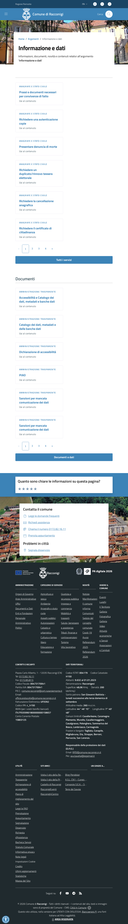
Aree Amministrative (25, 599)
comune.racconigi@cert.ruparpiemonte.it (42, 691)
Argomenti (33, 39)
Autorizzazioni (47, 623)
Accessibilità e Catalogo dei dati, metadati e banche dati (37, 299)
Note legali (20, 856)
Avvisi (85, 637)
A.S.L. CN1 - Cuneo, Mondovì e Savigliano (86, 779)
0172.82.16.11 (26, 676)
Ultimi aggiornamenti (25, 871)
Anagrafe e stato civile (33, 86)
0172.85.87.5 (26, 680)
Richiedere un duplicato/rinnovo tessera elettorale (36, 173)
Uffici (17, 603)
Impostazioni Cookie (25, 861)
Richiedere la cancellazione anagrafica (36, 203)
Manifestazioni (90, 599)
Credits (18, 866)
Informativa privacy (25, 852)
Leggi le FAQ (21, 808)
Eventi (102, 597)
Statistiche (20, 876)
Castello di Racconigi (51, 784)
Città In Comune (78, 907)
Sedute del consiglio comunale (88, 623)
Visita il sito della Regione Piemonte (58, 775)
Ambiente (45, 603)
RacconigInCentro (49, 794)
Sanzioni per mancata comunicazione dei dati (34, 400)
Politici (18, 628)
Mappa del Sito (22, 881)
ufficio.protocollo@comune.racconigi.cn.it (35, 698)
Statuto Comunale (24, 847)
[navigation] (6, 14)
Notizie (86, 594)
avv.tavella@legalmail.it (82, 756)
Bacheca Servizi (23, 842)
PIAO (22, 375)
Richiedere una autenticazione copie (38, 121)
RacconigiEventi (49, 789)
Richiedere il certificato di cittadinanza (35, 230)
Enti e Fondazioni (24, 613)
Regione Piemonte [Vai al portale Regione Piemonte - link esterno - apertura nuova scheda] (23, 4)
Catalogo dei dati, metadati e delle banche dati (37, 326)
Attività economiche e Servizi (105, 635)
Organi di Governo (24, 594)
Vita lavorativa (68, 647)
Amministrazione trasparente (37, 291)
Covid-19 (87, 632)
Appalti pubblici (48, 618)
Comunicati (88, 613)
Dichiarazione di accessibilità (37, 352)
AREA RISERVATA (62, 919)
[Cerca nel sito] (109, 14)
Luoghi (102, 602)
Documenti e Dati (24, 608)
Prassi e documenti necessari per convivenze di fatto (37, 94)
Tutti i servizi (64, 260)
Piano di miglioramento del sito (24, 798)
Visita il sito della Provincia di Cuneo (58, 779)
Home (21, 39)
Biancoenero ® (89, 911)
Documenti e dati (64, 457)
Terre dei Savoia (73, 789)
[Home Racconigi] (43, 14)
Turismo (65, 642)
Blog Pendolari (72, 775)
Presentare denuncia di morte (38, 146)
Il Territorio (104, 607)
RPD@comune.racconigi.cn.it (86, 752)
